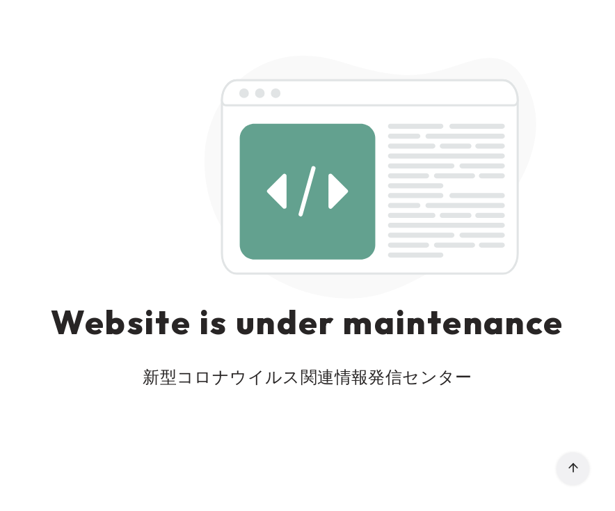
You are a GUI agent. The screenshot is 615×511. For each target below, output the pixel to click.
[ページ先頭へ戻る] (573, 469)
